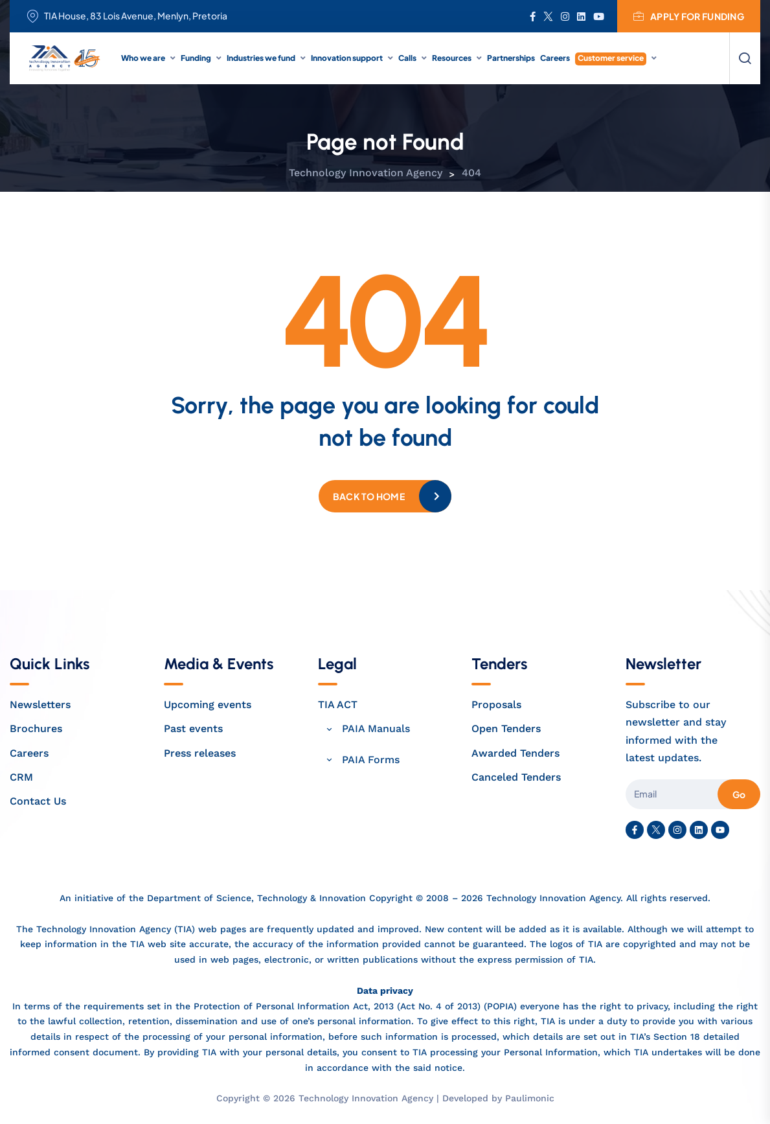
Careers (555, 58)
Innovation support (347, 58)
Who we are (143, 58)
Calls (407, 58)
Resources (451, 58)
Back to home (369, 496)
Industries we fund (261, 58)
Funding (196, 58)
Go (738, 794)
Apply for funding (688, 16)
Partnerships (511, 58)
